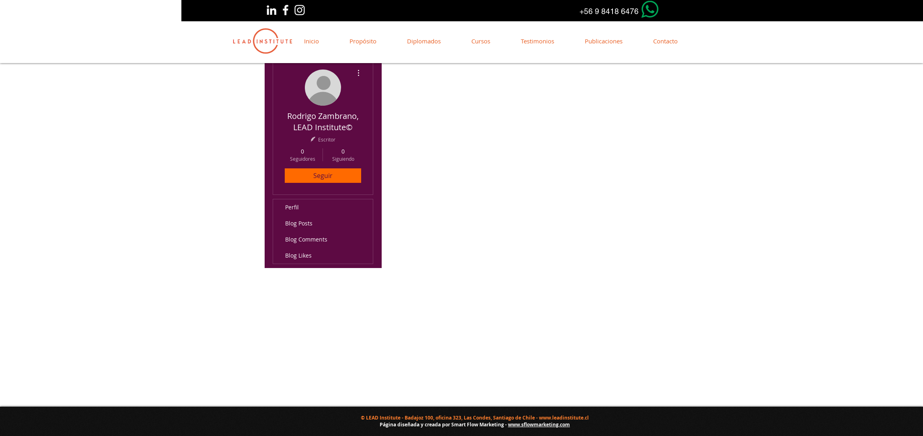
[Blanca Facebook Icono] (285, 10)
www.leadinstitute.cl (564, 417)
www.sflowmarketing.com (539, 424)
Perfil (292, 207)
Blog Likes (298, 255)
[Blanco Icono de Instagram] (299, 10)
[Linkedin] (271, 10)
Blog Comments (306, 239)
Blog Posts (298, 223)
